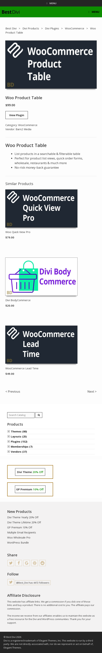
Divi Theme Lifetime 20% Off (24, 522)
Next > (92, 391)
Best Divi (11, 28)
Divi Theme (30, 472)
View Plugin (16, 115)
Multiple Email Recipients (21, 532)
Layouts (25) (19, 436)
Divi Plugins (52, 28)
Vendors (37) (19, 451)
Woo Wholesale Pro (18, 537)
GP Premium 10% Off (19, 527)
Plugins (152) (19, 441)
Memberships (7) (22, 446)
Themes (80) (19, 431)
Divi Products (30, 28)
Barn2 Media (23, 129)
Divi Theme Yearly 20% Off (22, 517)
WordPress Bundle (18, 542)
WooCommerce (74, 28)
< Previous (12, 391)
